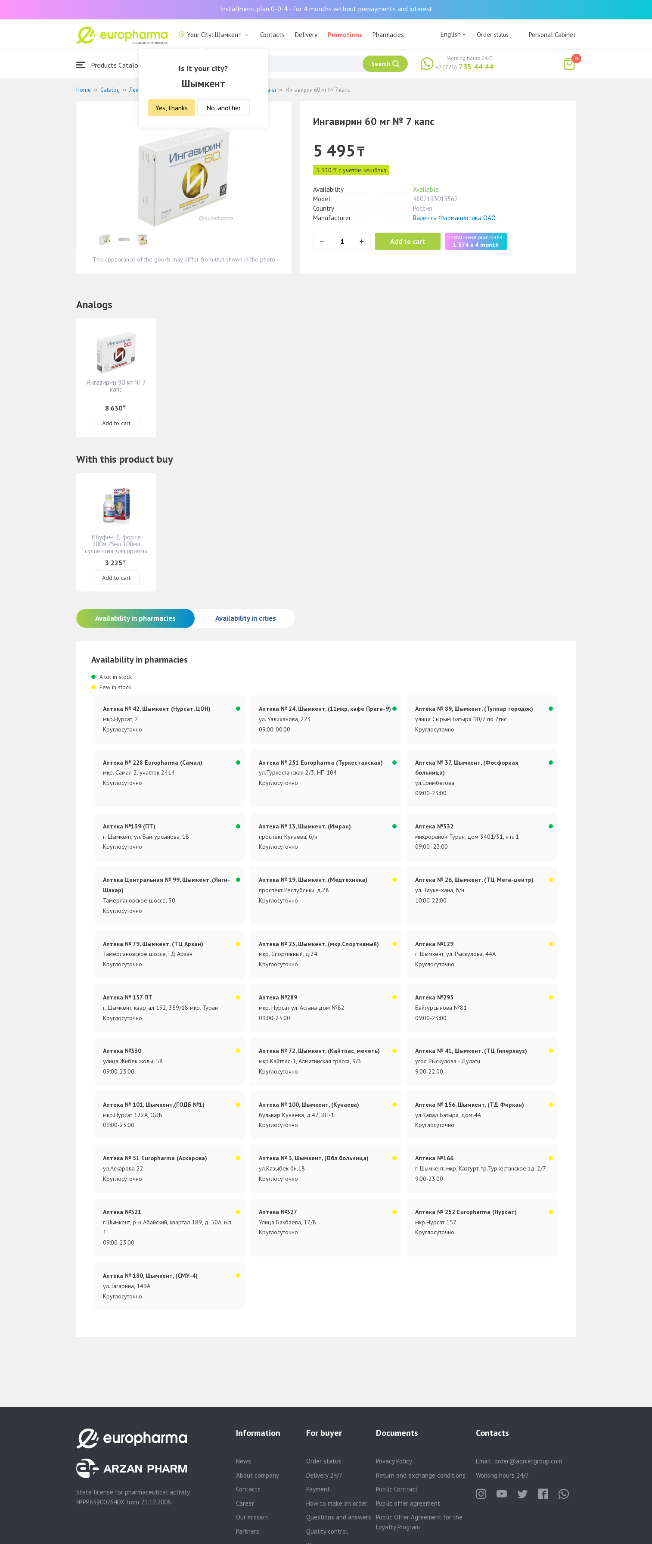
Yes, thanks (171, 107)
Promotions (345, 35)
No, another (223, 107)
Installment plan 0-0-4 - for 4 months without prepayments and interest (326, 8)
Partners (247, 1531)
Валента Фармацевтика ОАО (454, 218)
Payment (318, 1489)
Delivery (306, 35)
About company (257, 1475)
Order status (493, 34)
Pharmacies (388, 35)
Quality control (327, 1531)
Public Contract (397, 1489)
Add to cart (409, 241)
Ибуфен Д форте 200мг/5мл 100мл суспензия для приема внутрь (116, 547)
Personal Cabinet (552, 35)
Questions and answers (338, 1517)
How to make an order (336, 1503)
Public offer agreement (408, 1503)
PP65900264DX (103, 1502)
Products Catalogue (112, 64)
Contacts (272, 35)
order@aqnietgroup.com (528, 1461)
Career (245, 1503)
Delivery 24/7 (324, 1475)
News (243, 1461)
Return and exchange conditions (421, 1475)
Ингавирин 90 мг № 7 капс (116, 385)
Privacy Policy (394, 1461)
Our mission (252, 1517)
